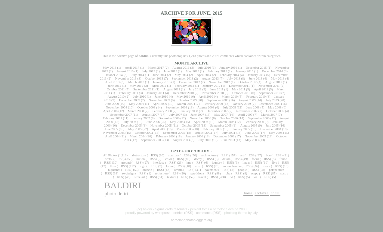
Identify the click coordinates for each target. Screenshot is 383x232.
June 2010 (161, 96)
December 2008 (269, 103)
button (140, 159)
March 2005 (184, 129)
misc (198, 166)
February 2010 (255, 96)
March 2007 (269, 114)
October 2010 (241, 93)
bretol (109, 159)
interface (158, 162)
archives (262, 193)
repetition (196, 173)
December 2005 (131, 125)
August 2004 (203, 132)
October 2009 (187, 100)
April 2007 (245, 114)
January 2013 (162, 82)
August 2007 (150, 114)
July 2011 (195, 89)
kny (189, 162)
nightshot (114, 169)
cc (139, 209)
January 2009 (242, 103)
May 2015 (192, 71)
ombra (178, 169)
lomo (169, 166)
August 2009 (247, 100)
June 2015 (170, 71)
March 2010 (230, 96)
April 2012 (159, 85)
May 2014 (181, 75)
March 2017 (156, 67)
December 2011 (239, 85)
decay (198, 159)
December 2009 (129, 100)
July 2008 (229, 107)
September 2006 (259, 118)
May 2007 (221, 114)
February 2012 (184, 85)
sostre (284, 173)
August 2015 (125, 71)
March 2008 (136, 111)
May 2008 (275, 107)
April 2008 (110, 111)
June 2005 (111, 129)
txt (231, 177)
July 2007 (175, 114)
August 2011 (171, 89)
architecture (209, 155)
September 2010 (270, 93)
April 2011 (261, 89)
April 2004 (112, 136)
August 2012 (273, 82)
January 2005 (241, 129)
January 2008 (189, 111)
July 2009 (272, 100)
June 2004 (252, 132)
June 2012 (114, 85)
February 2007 (112, 118)
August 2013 (210, 78)
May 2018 (109, 67)
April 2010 (206, 96)
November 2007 (247, 111)
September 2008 (176, 107)
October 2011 (116, 89)
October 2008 (146, 107)
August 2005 (248, 125)
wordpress (163, 213)
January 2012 (212, 85)
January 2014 (256, 75)
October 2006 (229, 118)
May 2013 (277, 78)
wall (256, 177)
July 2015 (148, 71)
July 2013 (233, 78)
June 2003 (228, 140)
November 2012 (219, 82)
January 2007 (141, 118)
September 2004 (174, 132)
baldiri (122, 185)
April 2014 (204, 75)
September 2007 (121, 114)
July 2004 (228, 132)
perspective (276, 169)
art (242, 155)
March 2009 (185, 103)
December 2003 (223, 136)
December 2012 (189, 82)
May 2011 (239, 89)
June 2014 (159, 75)
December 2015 (256, 67)
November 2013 (126, 78)
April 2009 (160, 103)
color (168, 159)
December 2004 (270, 129)
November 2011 (269, 85)
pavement (211, 169)
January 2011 (155, 93)
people (242, 169)
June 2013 (255, 78)
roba (227, 173)
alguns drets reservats (171, 209)
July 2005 (272, 125)
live (274, 162)
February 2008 (161, 111)
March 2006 (226, 122)
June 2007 (197, 114)
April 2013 (112, 82)
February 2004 (165, 136)
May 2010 (183, 96)
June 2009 (112, 103)
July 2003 (204, 140)
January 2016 (228, 67)
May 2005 (135, 129)
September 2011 (144, 89)
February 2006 (254, 122)
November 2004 (114, 132)
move (266, 166)
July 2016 (204, 67)
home (248, 193)
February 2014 (229, 75)
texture (171, 177)
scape (254, 173)
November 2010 (213, 93)
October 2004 (144, 132)
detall (226, 159)
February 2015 (217, 71)
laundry (217, 162)
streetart (139, 177)
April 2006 (201, 122)
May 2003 (251, 140)
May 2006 (177, 122)
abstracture (138, 155)
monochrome (232, 166)
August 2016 (181, 67)
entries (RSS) (183, 213)
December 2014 (272, 71)
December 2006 (169, 118)
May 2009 (136, 103)
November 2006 (200, 118)
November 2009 (159, 100)
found (283, 159)
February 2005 (212, 129)
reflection (161, 173)
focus (255, 159)
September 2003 (151, 140)
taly (255, 213)
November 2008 (116, 107)
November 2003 (255, 136)
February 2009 (213, 103)
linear (246, 162)
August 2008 (206, 107)
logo (143, 166)
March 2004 (138, 136)
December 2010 (183, 93)
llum (113, 166)
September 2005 (221, 125)
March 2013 (136, 82)
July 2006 (129, 122)
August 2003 (181, 140)
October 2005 (191, 125)
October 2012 (248, 82)
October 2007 (275, 111)
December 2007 (217, 111)
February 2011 (128, 93)
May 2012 (136, 85)
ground (126, 162)
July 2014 (137, 75)
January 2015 (244, 71)
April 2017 (132, 67)
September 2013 (182, 78)
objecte (147, 169)
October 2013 (154, 78)
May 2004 (276, 132)
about (275, 193)
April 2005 (159, 129)
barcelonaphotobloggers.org (191, 220)
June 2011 (217, 89)
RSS (154, 155)
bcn (268, 155)
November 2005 (161, 125)
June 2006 (153, 122)
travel (202, 177)
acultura (173, 155)
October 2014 (113, 75)
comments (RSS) (208, 213)
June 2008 (253, 107)
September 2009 (217, 100)
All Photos (110, 155)
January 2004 (194, 136)
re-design (128, 173)
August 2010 (116, 96)
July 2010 (139, 96)
